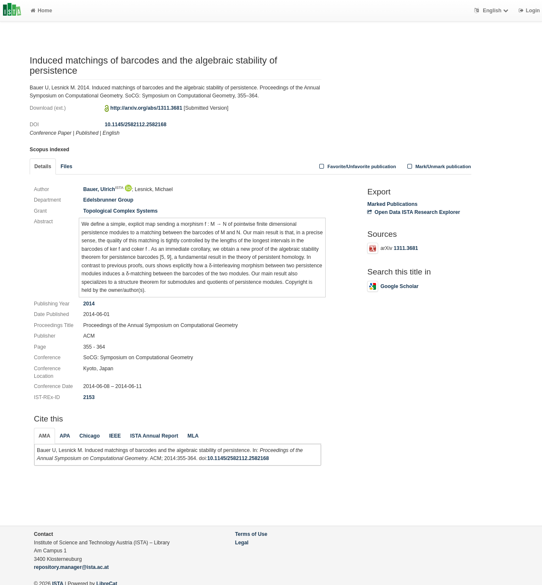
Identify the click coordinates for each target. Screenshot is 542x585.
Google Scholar (392, 286)
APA (65, 436)
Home (41, 11)
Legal (242, 543)
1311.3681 (406, 249)
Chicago (90, 436)
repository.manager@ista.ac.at (71, 567)
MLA (193, 436)
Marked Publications (392, 204)
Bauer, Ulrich (103, 189)
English (492, 11)
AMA (44, 436)
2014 (88, 304)
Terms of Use (251, 534)
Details (42, 166)
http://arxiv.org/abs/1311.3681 (147, 108)
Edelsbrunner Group (108, 200)
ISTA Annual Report (154, 436)
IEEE (115, 436)
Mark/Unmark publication (438, 166)
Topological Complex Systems (120, 211)
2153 (88, 397)
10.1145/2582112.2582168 (135, 125)
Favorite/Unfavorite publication (357, 166)
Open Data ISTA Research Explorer (413, 212)
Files (66, 166)
